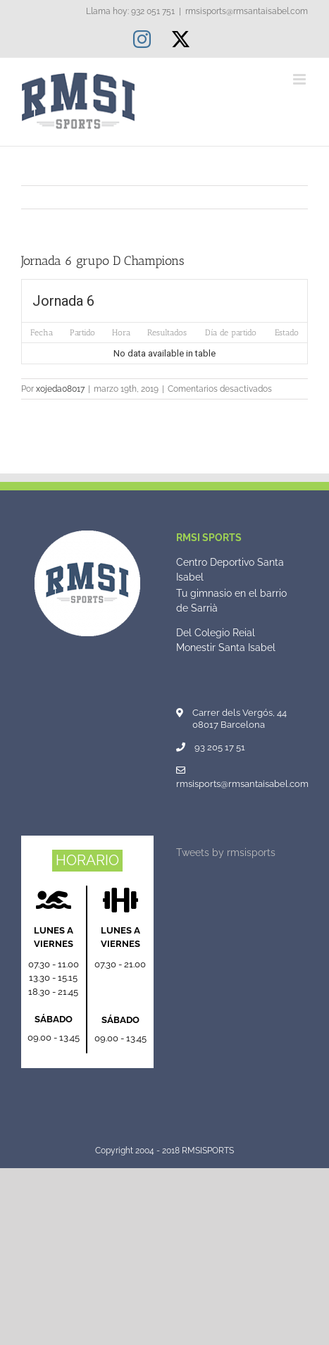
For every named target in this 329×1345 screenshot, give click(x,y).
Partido (82, 332)
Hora (121, 332)
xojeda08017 (60, 389)
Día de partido (230, 332)
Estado (287, 332)
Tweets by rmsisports (225, 852)
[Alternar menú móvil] (300, 79)
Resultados (167, 332)
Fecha (41, 332)
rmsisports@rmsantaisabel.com (246, 11)
